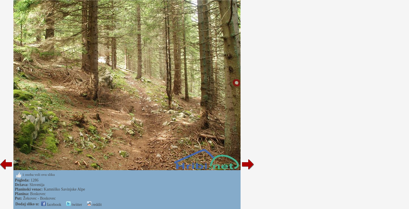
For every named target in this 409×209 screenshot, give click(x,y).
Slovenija (37, 185)
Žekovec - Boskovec (39, 198)
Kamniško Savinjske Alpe (64, 189)
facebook (51, 204)
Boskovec (38, 194)
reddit (94, 204)
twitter (74, 204)
